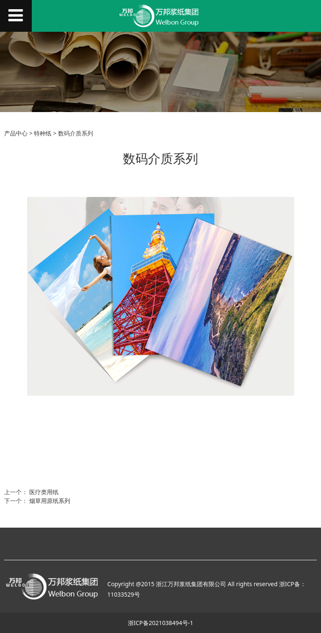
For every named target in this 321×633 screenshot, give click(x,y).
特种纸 (42, 133)
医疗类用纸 (44, 492)
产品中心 (16, 133)
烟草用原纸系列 (49, 501)
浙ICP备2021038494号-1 (161, 623)
